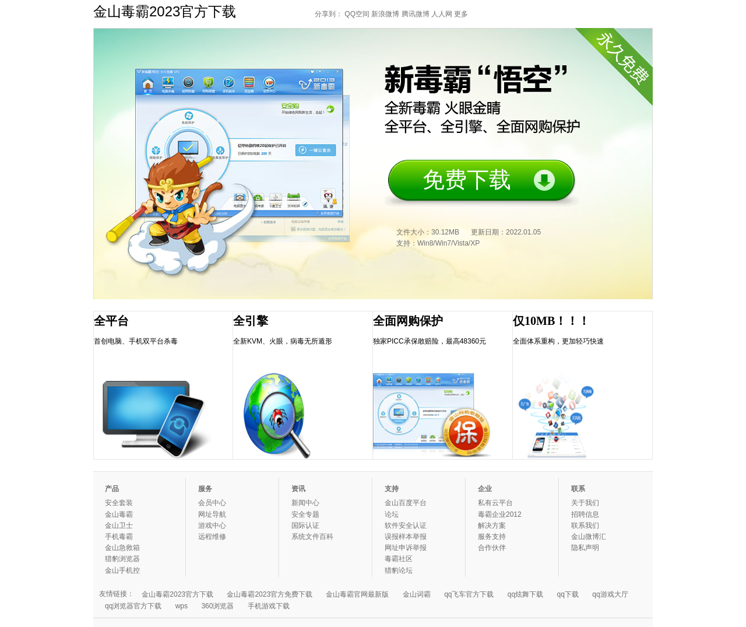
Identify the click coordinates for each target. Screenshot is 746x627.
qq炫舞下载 (525, 594)
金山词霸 (417, 594)
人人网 (441, 14)
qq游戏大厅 (610, 594)
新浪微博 (385, 14)
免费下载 (467, 179)
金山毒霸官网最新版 (357, 594)
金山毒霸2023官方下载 (177, 594)
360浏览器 (217, 606)
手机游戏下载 (269, 606)
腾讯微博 (416, 14)
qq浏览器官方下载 (133, 606)
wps (181, 606)
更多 (461, 14)
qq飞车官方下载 (469, 594)
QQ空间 (357, 14)
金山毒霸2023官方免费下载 (269, 594)
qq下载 (568, 594)
